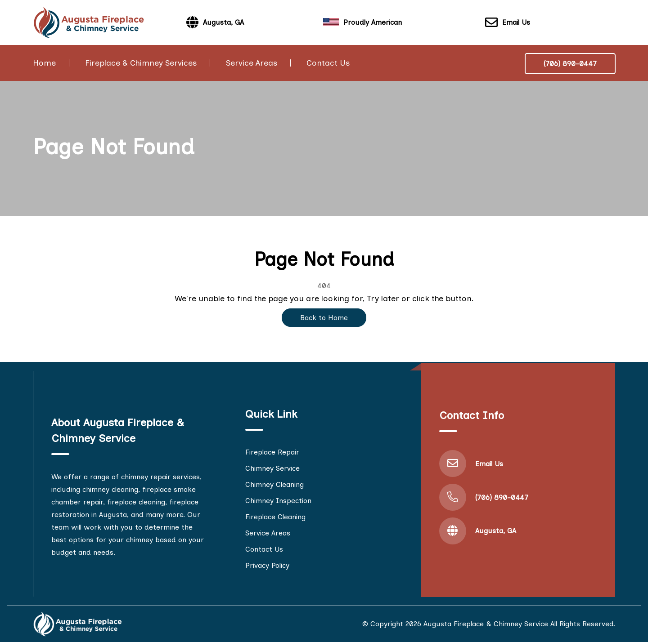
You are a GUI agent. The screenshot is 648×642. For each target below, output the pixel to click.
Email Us (507, 23)
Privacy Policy (267, 565)
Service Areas (251, 63)
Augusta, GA (495, 530)
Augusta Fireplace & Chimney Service (485, 624)
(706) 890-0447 (570, 63)
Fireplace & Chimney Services (141, 63)
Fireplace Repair (272, 452)
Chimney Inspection (278, 500)
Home (44, 63)
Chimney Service (272, 468)
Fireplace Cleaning (275, 517)
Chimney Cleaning (274, 484)
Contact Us (328, 63)
